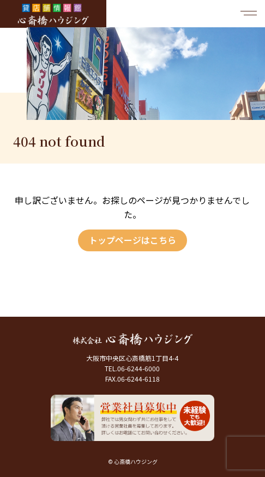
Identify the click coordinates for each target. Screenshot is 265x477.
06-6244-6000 (138, 368)
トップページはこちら (132, 239)
